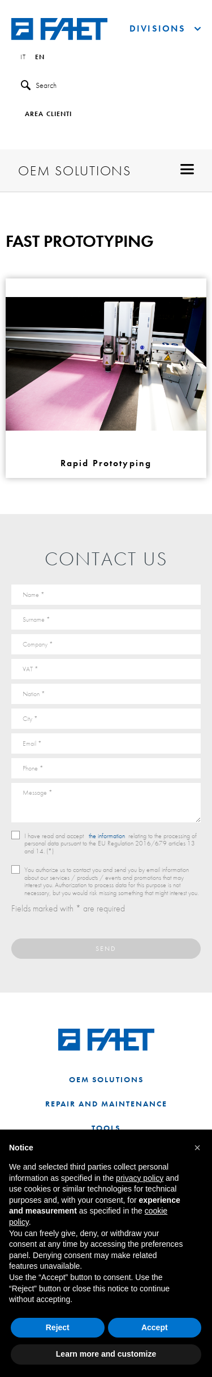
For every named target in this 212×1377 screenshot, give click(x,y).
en (40, 57)
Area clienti (48, 114)
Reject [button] (58, 1327)
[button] (197, 1148)
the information (107, 835)
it (23, 57)
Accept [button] (154, 1327)
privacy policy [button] (139, 1178)
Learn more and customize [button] (106, 1353)
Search (39, 85)
